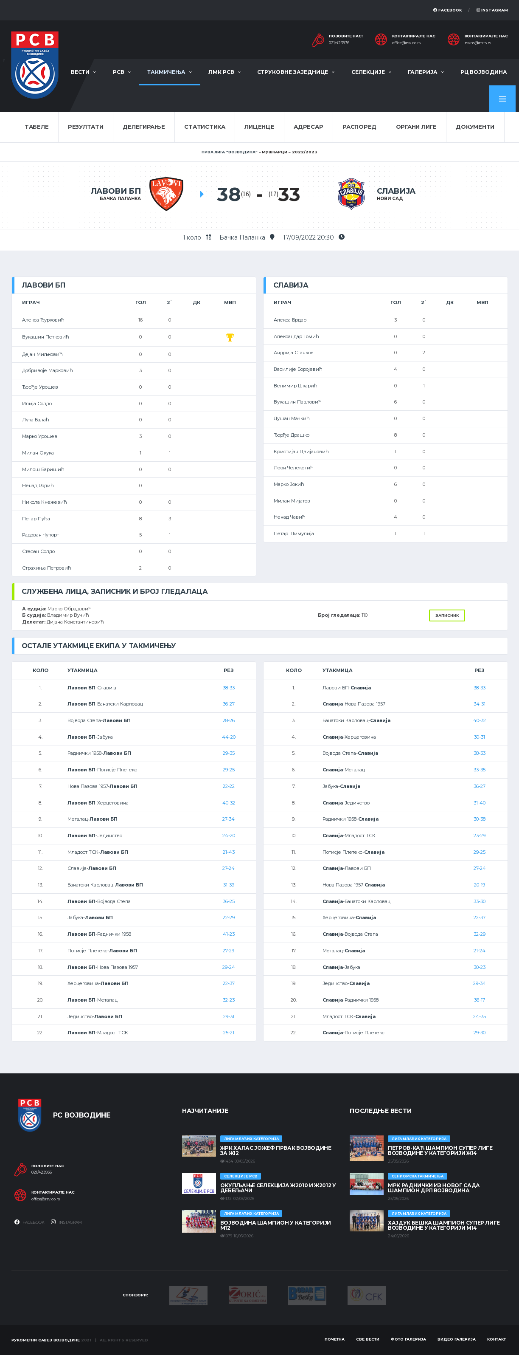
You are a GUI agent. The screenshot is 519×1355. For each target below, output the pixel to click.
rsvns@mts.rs (478, 43)
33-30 (479, 901)
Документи (475, 126)
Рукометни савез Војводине (45, 1340)
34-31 (479, 704)
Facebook (447, 10)
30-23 (479, 967)
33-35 (479, 770)
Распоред (359, 126)
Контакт (496, 1339)
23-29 (479, 835)
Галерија (423, 72)
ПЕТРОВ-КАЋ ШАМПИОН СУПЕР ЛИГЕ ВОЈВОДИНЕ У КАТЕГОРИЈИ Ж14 (440, 1150)
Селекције (368, 72)
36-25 (229, 901)
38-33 (229, 688)
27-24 (228, 868)
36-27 (229, 704)
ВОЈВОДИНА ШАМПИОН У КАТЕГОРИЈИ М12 (275, 1225)
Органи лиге (416, 126)
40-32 (228, 803)
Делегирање (144, 126)
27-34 (228, 819)
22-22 (229, 786)
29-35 (229, 753)
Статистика (204, 126)
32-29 (479, 934)
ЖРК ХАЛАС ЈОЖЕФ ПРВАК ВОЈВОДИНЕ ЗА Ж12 (275, 1150)
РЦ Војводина (483, 72)
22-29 (229, 917)
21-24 (479, 951)
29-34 (479, 983)
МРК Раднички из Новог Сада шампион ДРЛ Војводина (434, 1188)
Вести (80, 72)
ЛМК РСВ (221, 72)
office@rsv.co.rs (406, 43)
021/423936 (339, 43)
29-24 (228, 967)
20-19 (479, 885)
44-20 (229, 737)
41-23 (229, 934)
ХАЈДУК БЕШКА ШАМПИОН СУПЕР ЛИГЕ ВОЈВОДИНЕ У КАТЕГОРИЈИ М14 (444, 1225)
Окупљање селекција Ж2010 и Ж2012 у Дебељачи (278, 1188)
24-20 (228, 835)
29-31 (228, 1016)
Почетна (335, 1339)
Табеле (36, 126)
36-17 (479, 1000)
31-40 (479, 803)
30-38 (479, 819)
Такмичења (166, 72)
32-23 (229, 1000)
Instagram (492, 10)
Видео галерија (457, 1339)
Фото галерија (408, 1339)
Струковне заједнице (292, 72)
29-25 (229, 770)
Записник (447, 615)
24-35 (479, 1016)
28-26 (229, 720)
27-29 (228, 951)
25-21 (228, 1033)
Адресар (308, 126)
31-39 (228, 885)
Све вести (367, 1339)
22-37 (229, 983)
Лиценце (259, 126)
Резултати (86, 126)
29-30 (479, 1033)
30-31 (479, 737)
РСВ (118, 72)
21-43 (229, 852)
